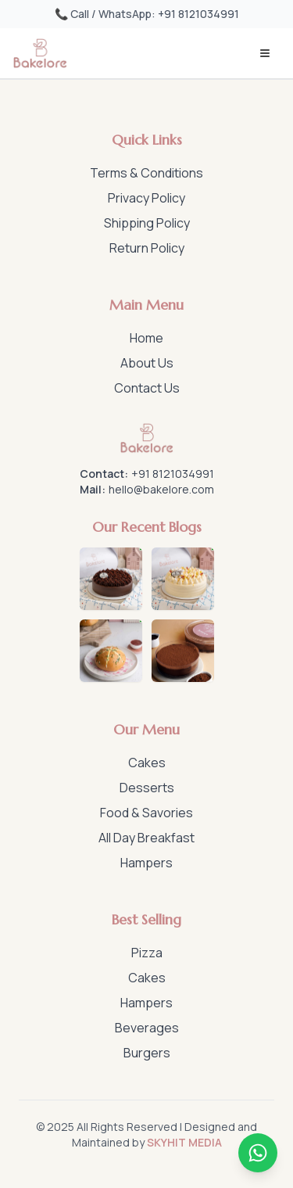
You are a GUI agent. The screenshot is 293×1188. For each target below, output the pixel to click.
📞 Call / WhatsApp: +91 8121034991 (147, 13)
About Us (146, 362)
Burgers (146, 1052)
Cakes (147, 762)
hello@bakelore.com (161, 489)
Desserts (147, 787)
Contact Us (147, 388)
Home (146, 337)
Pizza (147, 952)
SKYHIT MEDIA (184, 1142)
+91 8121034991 (172, 473)
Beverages (147, 1027)
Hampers (146, 862)
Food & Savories (146, 812)
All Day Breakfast (146, 837)
